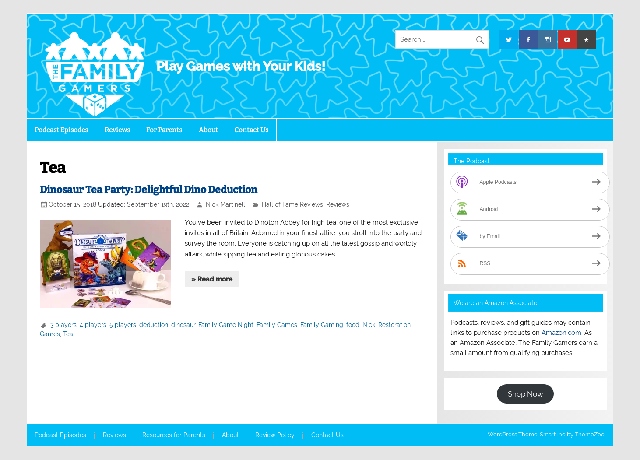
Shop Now (525, 394)
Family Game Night (225, 324)
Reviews (117, 130)
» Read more (211, 279)
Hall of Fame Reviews (292, 204)
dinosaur (183, 324)
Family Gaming (321, 324)
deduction (153, 324)
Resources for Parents (173, 435)
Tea (68, 333)
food (352, 324)
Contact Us (251, 130)
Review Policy (275, 435)
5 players (122, 324)
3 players (63, 324)
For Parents (164, 130)
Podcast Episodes (61, 130)
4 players (93, 324)
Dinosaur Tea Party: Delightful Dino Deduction (148, 190)
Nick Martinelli (226, 204)
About (208, 130)
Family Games (277, 324)
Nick (368, 324)
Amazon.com (561, 333)
